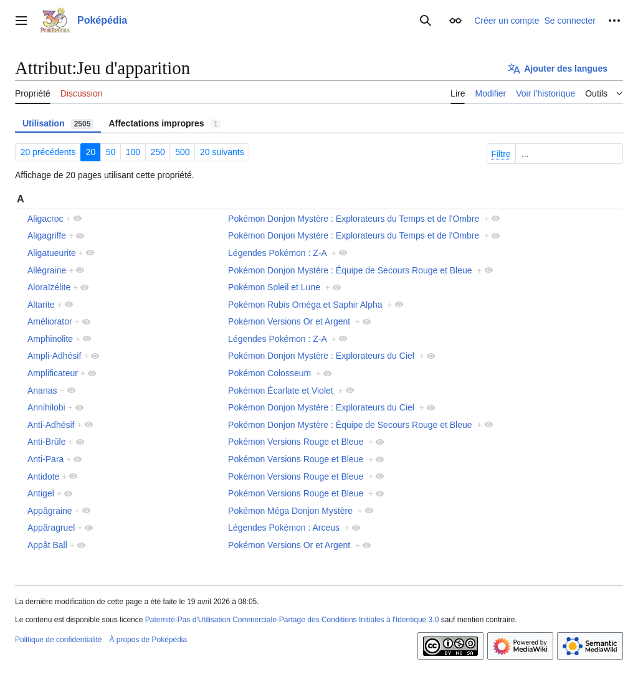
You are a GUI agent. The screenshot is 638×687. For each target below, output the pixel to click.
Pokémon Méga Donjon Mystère (290, 511)
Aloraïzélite (48, 287)
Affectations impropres (164, 123)
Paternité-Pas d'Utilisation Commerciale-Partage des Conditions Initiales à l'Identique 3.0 (292, 619)
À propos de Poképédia (148, 639)
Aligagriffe (46, 235)
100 (133, 152)
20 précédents (48, 152)
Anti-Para (45, 459)
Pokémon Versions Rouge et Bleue (295, 442)
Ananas (42, 391)
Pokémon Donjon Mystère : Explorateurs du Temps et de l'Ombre (353, 219)
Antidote (43, 476)
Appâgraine (49, 511)
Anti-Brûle (46, 442)
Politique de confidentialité (58, 639)
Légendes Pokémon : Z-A (277, 253)
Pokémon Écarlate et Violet (280, 391)
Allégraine (46, 270)
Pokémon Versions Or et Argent (289, 321)
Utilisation (57, 123)
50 (111, 152)
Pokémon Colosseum (269, 373)
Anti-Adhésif (50, 425)
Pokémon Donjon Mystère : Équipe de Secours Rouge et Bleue (350, 270)
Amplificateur (52, 373)
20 (91, 152)
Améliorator (49, 321)
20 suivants (222, 152)
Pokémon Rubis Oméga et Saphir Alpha (305, 305)
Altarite (41, 305)
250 (157, 152)
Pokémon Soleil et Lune (274, 287)
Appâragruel (51, 528)
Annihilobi (46, 407)
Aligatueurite (51, 253)
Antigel (40, 493)
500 (182, 152)
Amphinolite (50, 339)
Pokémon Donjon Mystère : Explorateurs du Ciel (321, 356)
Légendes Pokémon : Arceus (284, 528)
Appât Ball (47, 545)
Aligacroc (45, 219)
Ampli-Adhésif (54, 356)
